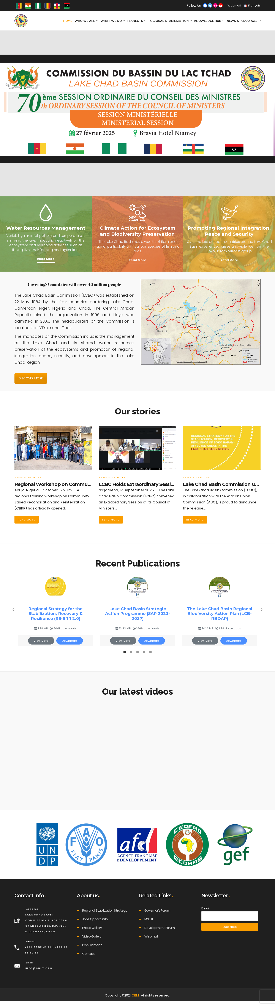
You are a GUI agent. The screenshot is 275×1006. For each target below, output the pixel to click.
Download (69, 641)
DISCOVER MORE (31, 378)
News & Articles (28, 477)
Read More (46, 259)
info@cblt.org (38, 968)
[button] (13, 609)
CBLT (135, 995)
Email (205, 908)
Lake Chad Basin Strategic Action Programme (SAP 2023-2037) (137, 613)
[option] (55, 610)
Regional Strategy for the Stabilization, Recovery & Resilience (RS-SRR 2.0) (55, 613)
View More (41, 641)
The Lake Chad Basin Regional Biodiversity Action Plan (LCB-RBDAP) (219, 613)
